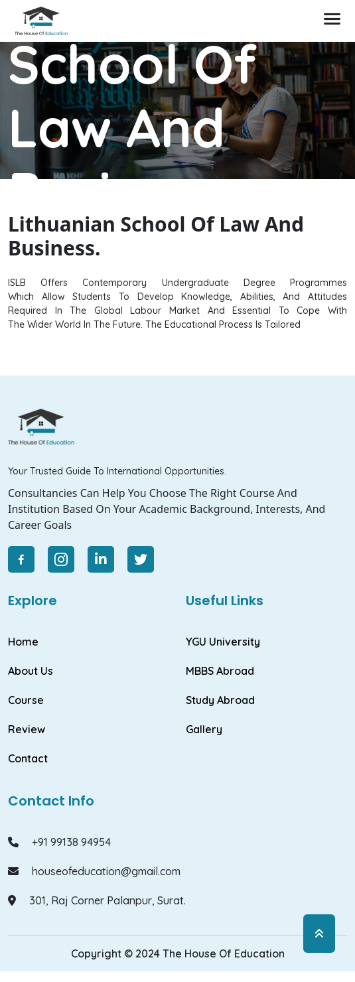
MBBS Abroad (220, 670)
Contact (28, 758)
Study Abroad (220, 700)
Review (26, 729)
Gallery (204, 729)
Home (23, 236)
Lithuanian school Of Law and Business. (172, 236)
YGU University (223, 641)
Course (26, 700)
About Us (30, 670)
